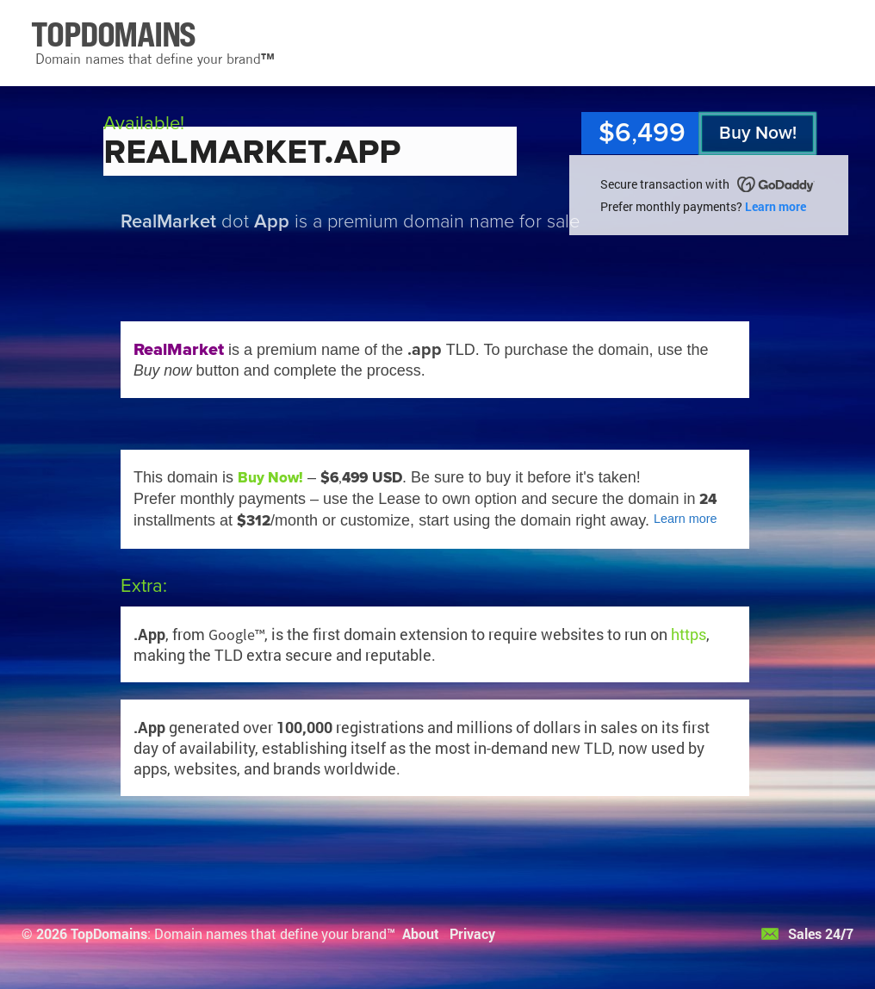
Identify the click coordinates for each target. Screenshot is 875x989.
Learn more (775, 206)
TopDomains (109, 933)
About (420, 933)
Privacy (472, 933)
